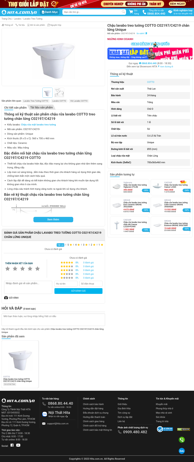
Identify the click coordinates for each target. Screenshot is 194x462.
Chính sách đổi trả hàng (94, 425)
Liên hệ (121, 421)
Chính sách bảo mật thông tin (97, 430)
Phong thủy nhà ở (164, 408)
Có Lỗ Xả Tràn (9, 384)
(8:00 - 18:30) (155, 63)
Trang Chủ (7, 18)
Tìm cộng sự (124, 413)
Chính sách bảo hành (93, 404)
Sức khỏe (160, 417)
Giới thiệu (122, 404)
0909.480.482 (135, 432)
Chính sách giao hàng (93, 421)
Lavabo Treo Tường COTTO (35, 101)
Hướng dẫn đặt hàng (93, 408)
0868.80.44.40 (60, 403)
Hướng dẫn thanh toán (94, 417)
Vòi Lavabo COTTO (79, 101)
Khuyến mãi (162, 404)
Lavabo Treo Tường (32, 18)
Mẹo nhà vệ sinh (164, 413)
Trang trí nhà (162, 421)
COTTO (150, 82)
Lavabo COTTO (59, 101)
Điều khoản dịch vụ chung (95, 413)
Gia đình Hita (124, 408)
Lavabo (17, 18)
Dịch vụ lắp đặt (125, 417)
